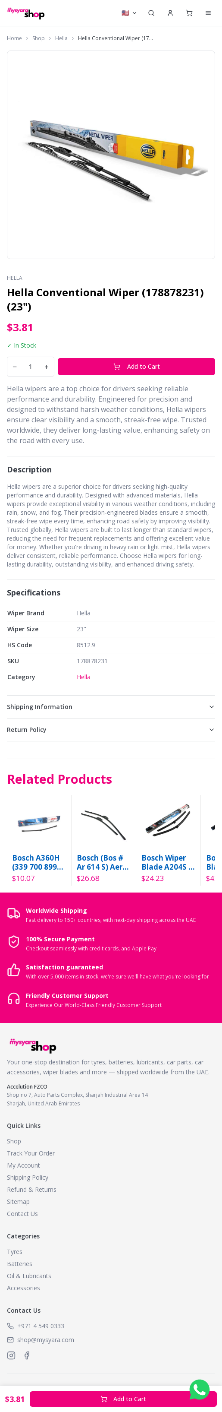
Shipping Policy (27, 1177)
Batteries (19, 1264)
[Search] (151, 13)
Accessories (23, 1288)
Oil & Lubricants (29, 1276)
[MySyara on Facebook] (26, 1355)
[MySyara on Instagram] (11, 1355)
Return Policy (111, 729)
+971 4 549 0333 (40, 1326)
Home (14, 38)
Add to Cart (136, 366)
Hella (61, 38)
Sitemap (18, 1201)
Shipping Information (111, 707)
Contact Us (22, 1213)
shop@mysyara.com (45, 1340)
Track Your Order (31, 1153)
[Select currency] (129, 13)
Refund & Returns (31, 1189)
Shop (38, 38)
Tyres (14, 1251)
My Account (23, 1165)
